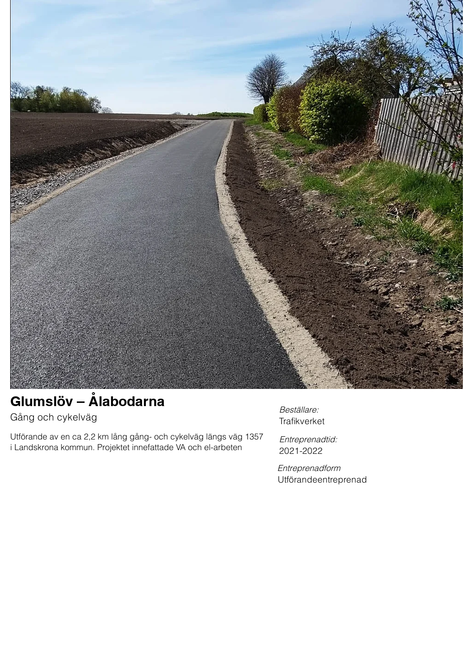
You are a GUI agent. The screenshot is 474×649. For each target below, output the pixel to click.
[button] (236, 194)
